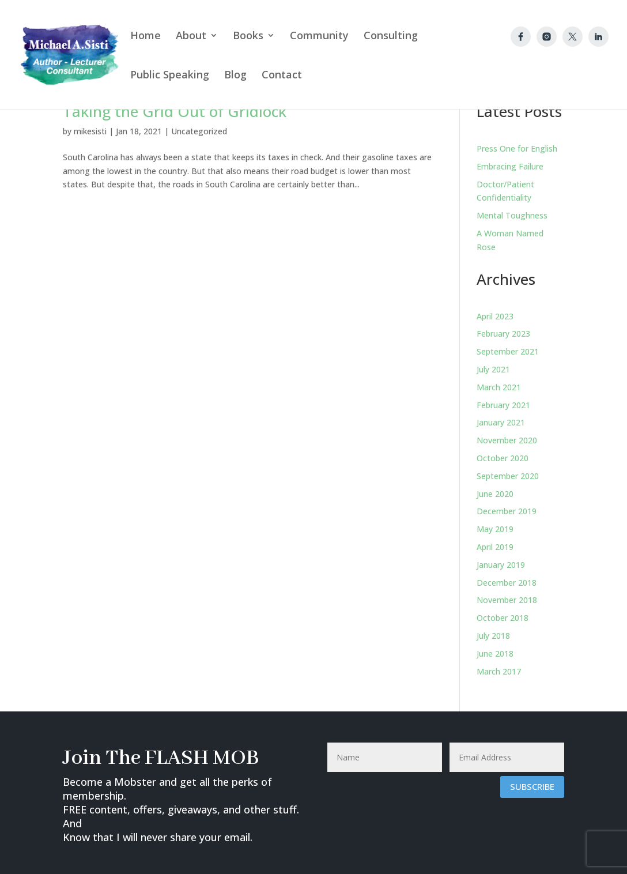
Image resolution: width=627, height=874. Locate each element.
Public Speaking (169, 75)
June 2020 (495, 493)
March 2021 (499, 387)
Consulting (391, 36)
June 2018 (495, 653)
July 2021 (493, 369)
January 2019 (501, 564)
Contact (282, 75)
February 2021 (503, 405)
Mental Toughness (512, 215)
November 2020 (507, 440)
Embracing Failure (510, 166)
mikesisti (90, 131)
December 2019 (507, 511)
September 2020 (508, 475)
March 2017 (499, 671)
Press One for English (517, 148)
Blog (235, 75)
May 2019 (495, 528)
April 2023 (495, 316)
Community (319, 36)
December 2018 (507, 582)
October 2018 (502, 617)
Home (145, 36)
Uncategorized (199, 131)
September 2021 (508, 351)
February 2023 (503, 333)
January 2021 (501, 422)
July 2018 (493, 635)
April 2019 (495, 546)
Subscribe (532, 786)
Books (248, 36)
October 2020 (502, 458)
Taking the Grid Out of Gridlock (174, 111)
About (191, 36)
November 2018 (507, 599)
